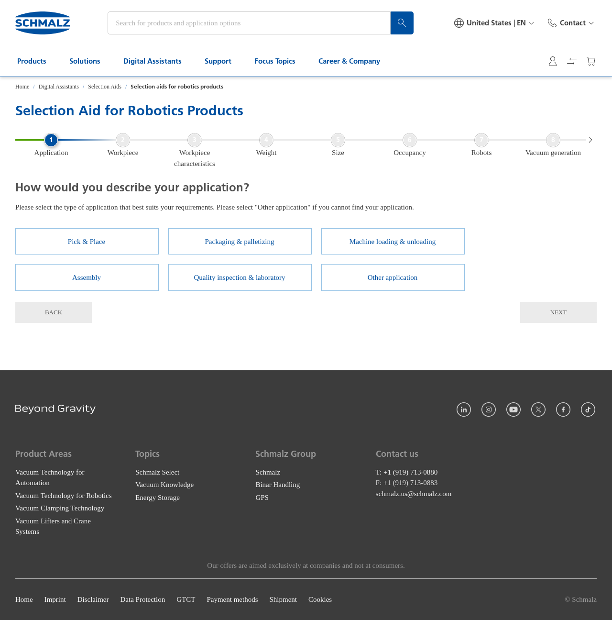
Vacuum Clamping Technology (59, 508)
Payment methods (232, 599)
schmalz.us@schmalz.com (414, 493)
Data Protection (142, 599)
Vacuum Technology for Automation (49, 477)
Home (22, 86)
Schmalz (267, 472)
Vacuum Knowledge (164, 484)
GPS (262, 497)
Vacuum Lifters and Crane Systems (53, 526)
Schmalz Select (157, 472)
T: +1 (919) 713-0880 (407, 472)
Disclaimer (93, 599)
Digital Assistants (158, 61)
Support (224, 61)
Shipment (283, 599)
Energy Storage (157, 497)
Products (37, 61)
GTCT (185, 599)
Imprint (55, 599)
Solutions (90, 61)
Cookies (320, 599)
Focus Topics (280, 61)
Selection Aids (104, 86)
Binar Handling (277, 484)
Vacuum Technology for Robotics (63, 495)
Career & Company (355, 61)
